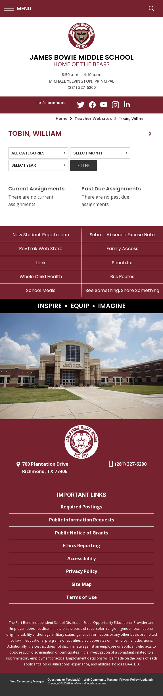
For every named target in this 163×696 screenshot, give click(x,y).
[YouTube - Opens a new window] (104, 105)
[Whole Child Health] (41, 276)
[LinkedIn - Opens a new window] (126, 104)
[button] (17, 9)
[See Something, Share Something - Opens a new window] (122, 290)
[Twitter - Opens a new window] (81, 105)
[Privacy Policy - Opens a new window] (81, 571)
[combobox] (38, 153)
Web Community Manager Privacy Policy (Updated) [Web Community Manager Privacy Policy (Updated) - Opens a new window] (118, 679)
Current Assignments (36, 188)
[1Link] (41, 263)
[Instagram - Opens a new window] (115, 105)
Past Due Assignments (111, 188)
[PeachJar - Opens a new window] (122, 263)
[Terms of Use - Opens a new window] (81, 597)
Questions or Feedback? (64, 679)
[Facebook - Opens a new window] (92, 105)
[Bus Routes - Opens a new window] (122, 276)
